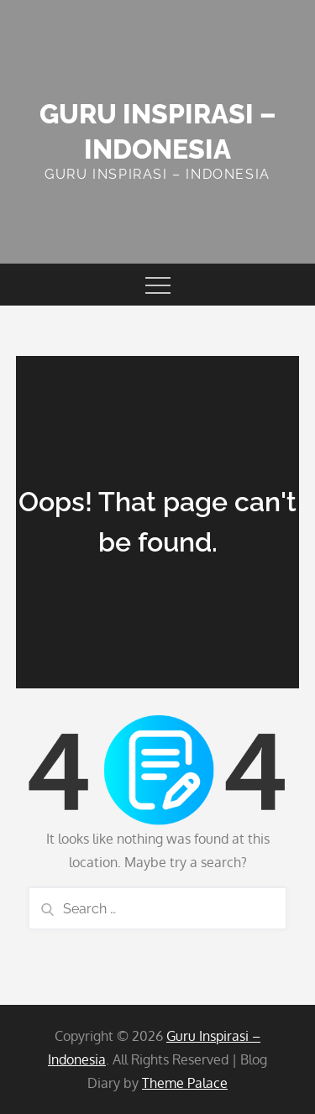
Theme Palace (185, 1083)
